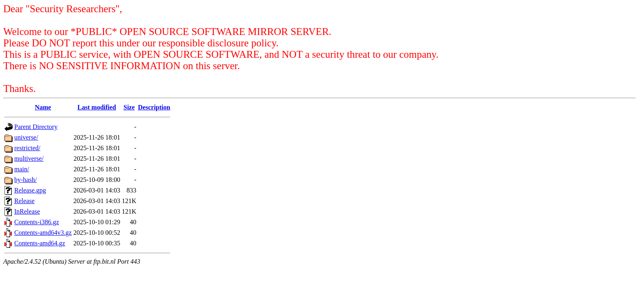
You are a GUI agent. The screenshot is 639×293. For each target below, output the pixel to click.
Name (43, 107)
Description (154, 107)
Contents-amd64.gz (39, 243)
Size (129, 107)
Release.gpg (30, 190)
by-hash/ (25, 179)
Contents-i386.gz (36, 222)
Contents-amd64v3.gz (43, 232)
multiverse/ (29, 158)
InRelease (27, 211)
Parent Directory (35, 126)
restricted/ (27, 147)
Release (24, 200)
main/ (21, 169)
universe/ (26, 137)
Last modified (96, 107)
